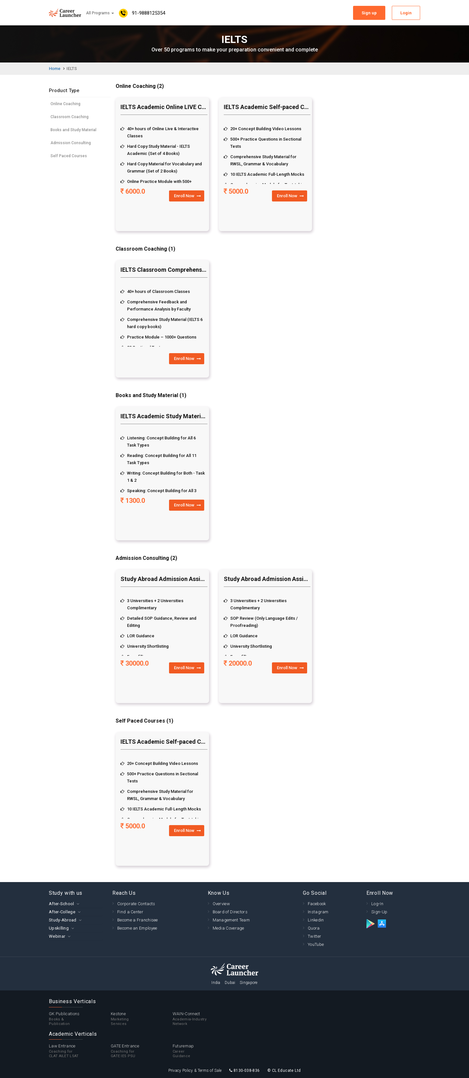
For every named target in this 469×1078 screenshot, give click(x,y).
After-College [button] (62, 911)
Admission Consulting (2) (146, 558)
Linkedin (316, 920)
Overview (221, 903)
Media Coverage (228, 928)
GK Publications (80, 1018)
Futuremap (203, 1050)
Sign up (369, 12)
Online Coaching (65, 104)
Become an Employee (137, 928)
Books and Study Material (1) (151, 395)
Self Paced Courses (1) (144, 721)
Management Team (231, 920)
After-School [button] (61, 903)
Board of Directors (230, 911)
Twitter (314, 936)
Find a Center (130, 911)
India (215, 982)
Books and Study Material (73, 130)
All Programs (100, 13)
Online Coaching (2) (140, 86)
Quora (314, 928)
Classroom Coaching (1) (145, 249)
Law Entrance (80, 1050)
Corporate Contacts (136, 903)
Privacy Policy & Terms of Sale (195, 1070)
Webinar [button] (57, 936)
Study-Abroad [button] (63, 920)
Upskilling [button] (59, 928)
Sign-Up (379, 911)
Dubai (230, 982)
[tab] (76, 904)
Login (406, 12)
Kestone (142, 1018)
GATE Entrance (142, 1050)
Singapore (249, 982)
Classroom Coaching (69, 117)
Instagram (318, 911)
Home (55, 68)
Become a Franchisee (137, 920)
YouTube (316, 944)
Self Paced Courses (68, 156)
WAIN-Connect (203, 1018)
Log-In (377, 903)
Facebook (317, 903)
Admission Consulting (70, 143)
